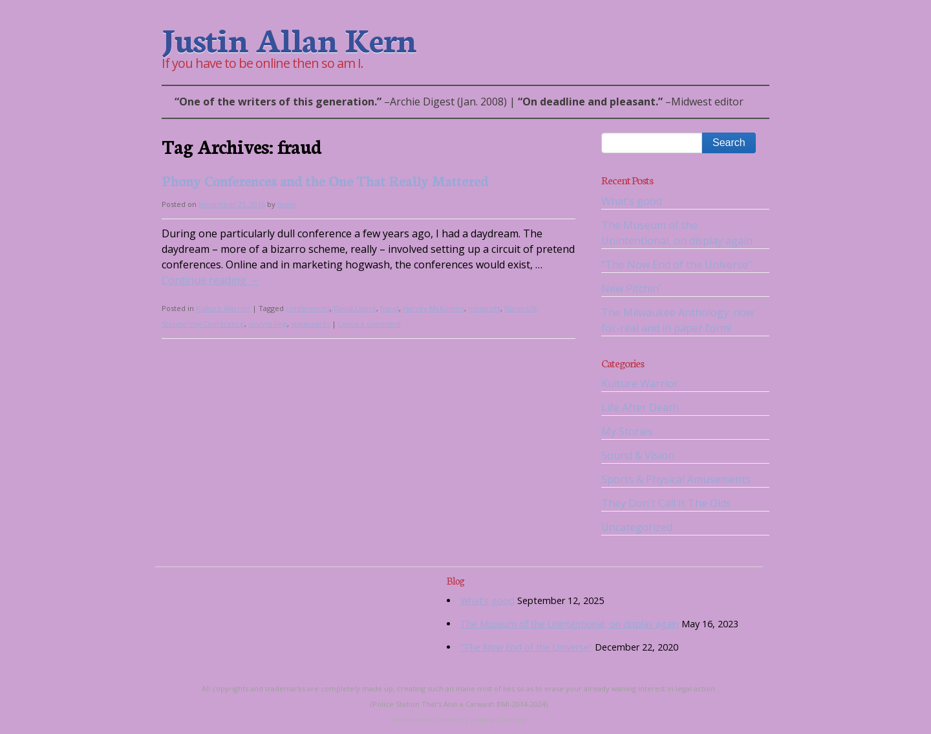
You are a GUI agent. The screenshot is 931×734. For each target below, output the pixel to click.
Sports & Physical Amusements (676, 479)
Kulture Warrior (223, 308)
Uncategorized (636, 527)
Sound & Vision (637, 455)
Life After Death (640, 407)
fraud (389, 308)
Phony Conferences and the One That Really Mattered (325, 180)
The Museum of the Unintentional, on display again (569, 624)
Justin (286, 204)
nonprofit (484, 308)
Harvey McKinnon (433, 308)
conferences (308, 308)
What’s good (631, 201)
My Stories (627, 431)
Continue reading (210, 280)
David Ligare (355, 308)
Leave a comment (369, 324)
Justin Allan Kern (289, 38)
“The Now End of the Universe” (676, 264)
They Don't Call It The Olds (666, 503)
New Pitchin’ (631, 288)
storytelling (267, 324)
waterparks (310, 324)
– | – (459, 101)
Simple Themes (498, 719)
